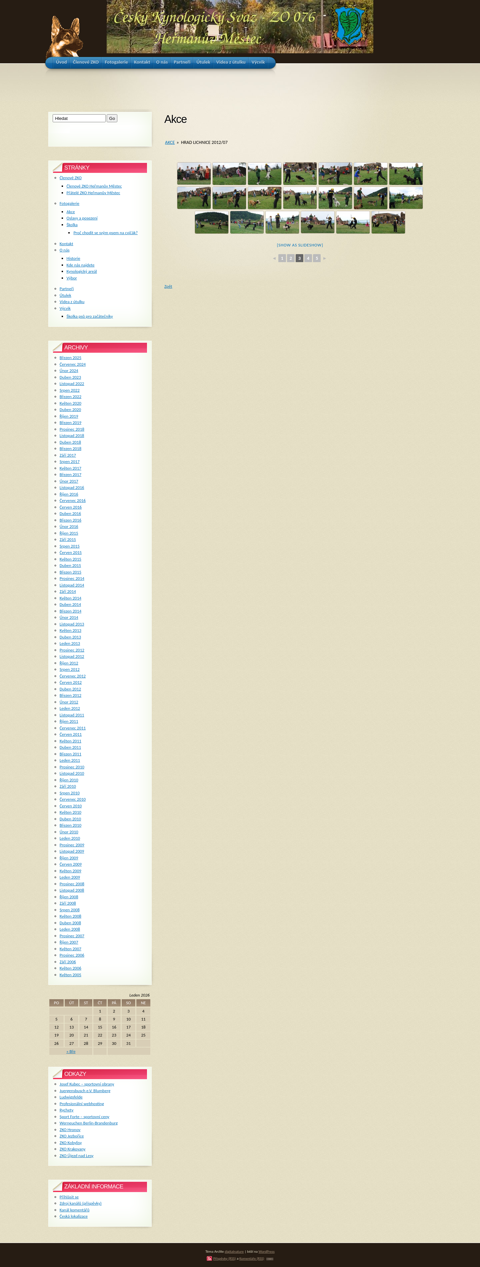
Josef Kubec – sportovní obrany (87, 1083)
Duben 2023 (70, 377)
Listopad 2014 (72, 585)
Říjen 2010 (69, 779)
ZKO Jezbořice (72, 1135)
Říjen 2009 (69, 857)
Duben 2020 (70, 409)
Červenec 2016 (73, 500)
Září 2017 (68, 455)
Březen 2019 (70, 422)
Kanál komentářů (74, 1209)
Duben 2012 (70, 688)
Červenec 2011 (73, 727)
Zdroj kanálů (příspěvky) (81, 1203)
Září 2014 (68, 591)
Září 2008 (68, 903)
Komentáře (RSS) (251, 1258)
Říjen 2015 (69, 533)
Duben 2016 (70, 513)
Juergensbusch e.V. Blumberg (85, 1090)
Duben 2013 (70, 636)
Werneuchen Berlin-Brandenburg (89, 1122)
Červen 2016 (71, 507)
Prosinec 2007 (72, 935)
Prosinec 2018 (72, 429)
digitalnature (234, 1251)
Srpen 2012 (70, 669)
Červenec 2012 (73, 675)
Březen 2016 (70, 520)
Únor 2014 (69, 617)
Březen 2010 (70, 825)
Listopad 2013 (72, 624)
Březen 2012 (70, 695)
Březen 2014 (70, 611)
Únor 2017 (69, 481)
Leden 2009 (70, 877)
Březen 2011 (70, 753)
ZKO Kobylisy (71, 1142)
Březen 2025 (70, 357)
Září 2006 (68, 961)
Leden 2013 (70, 643)
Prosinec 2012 (72, 649)
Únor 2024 (69, 370)
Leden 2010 (70, 838)
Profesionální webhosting (82, 1103)
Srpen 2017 (70, 461)
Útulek (65, 295)
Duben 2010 (70, 818)
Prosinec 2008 (72, 883)
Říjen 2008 (69, 896)
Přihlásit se (69, 1196)
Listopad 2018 (72, 435)
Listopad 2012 (72, 656)
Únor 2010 (69, 831)
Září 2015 (68, 539)
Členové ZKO (71, 177)
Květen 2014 (70, 598)
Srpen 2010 (70, 792)
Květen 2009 (70, 870)
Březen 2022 (70, 396)
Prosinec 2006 (72, 955)
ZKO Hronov (70, 1129)
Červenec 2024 (73, 364)
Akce (170, 142)
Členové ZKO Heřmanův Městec (94, 186)
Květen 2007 (70, 948)
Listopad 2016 (72, 487)
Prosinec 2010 (72, 766)
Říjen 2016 (69, 494)
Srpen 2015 (70, 546)
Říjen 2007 (69, 942)
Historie (73, 258)
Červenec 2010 (73, 799)
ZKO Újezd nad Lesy (77, 1155)
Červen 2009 (71, 864)
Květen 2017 (70, 468)
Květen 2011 (70, 740)
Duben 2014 (70, 604)
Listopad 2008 (72, 890)
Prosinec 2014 (72, 578)
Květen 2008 (70, 916)
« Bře (71, 1051)
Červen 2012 (71, 682)
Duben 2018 (70, 442)
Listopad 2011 (72, 714)
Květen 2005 (70, 974)
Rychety (67, 1109)
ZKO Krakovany (72, 1148)
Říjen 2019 (69, 416)
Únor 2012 (69, 701)
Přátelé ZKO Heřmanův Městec (93, 192)
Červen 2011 (71, 734)
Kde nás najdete (81, 264)
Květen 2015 (70, 559)
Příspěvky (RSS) (224, 1258)
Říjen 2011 (69, 721)
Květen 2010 (70, 812)
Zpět (168, 286)
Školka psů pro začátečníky (90, 316)
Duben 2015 (70, 565)
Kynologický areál (82, 271)
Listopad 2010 (72, 773)
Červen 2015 (71, 552)
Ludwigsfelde (71, 1096)
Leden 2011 (70, 760)
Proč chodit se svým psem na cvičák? (105, 232)
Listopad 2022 (72, 383)
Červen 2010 (71, 805)
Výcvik (65, 308)
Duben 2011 (70, 747)
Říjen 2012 (69, 662)
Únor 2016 (69, 526)
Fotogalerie (69, 203)
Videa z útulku (72, 301)
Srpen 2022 (70, 390)
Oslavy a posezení (82, 217)
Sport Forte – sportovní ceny (84, 1116)
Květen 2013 (70, 630)
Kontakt (66, 243)
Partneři (67, 288)
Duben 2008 (70, 922)
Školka (72, 224)
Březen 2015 (70, 572)
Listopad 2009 (72, 851)
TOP (269, 1259)
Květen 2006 (70, 968)
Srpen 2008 (70, 909)
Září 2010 (68, 786)
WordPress (267, 1251)
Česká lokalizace (74, 1216)
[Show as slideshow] (300, 244)
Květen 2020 (70, 403)
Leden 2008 (70, 929)
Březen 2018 (70, 448)
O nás (65, 249)
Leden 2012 (70, 708)
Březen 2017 (70, 474)
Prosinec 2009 (72, 844)
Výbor (72, 277)
